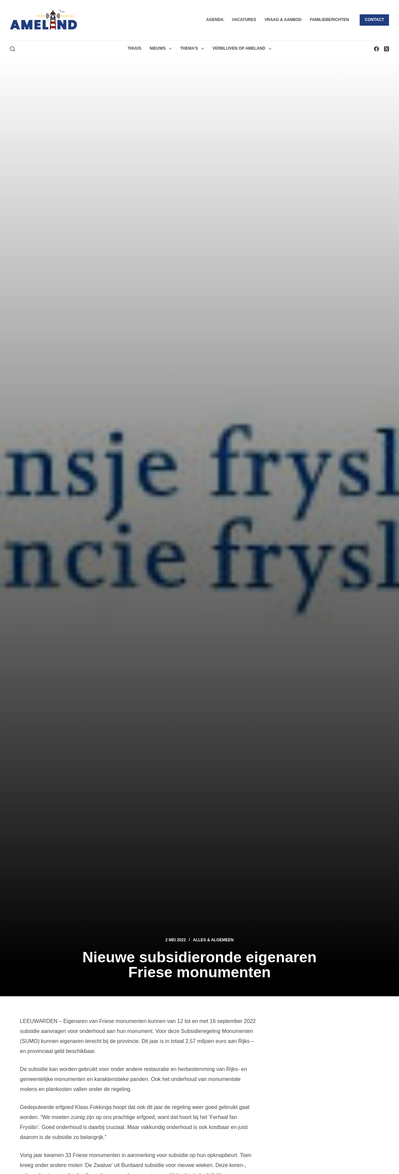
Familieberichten (329, 19)
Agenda (215, 19)
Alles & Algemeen (213, 940)
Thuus (134, 48)
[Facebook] (376, 48)
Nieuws (162, 49)
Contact (374, 19)
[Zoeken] (12, 48)
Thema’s (193, 49)
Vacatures (244, 19)
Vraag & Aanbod (282, 19)
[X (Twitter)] (386, 48)
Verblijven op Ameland (243, 49)
